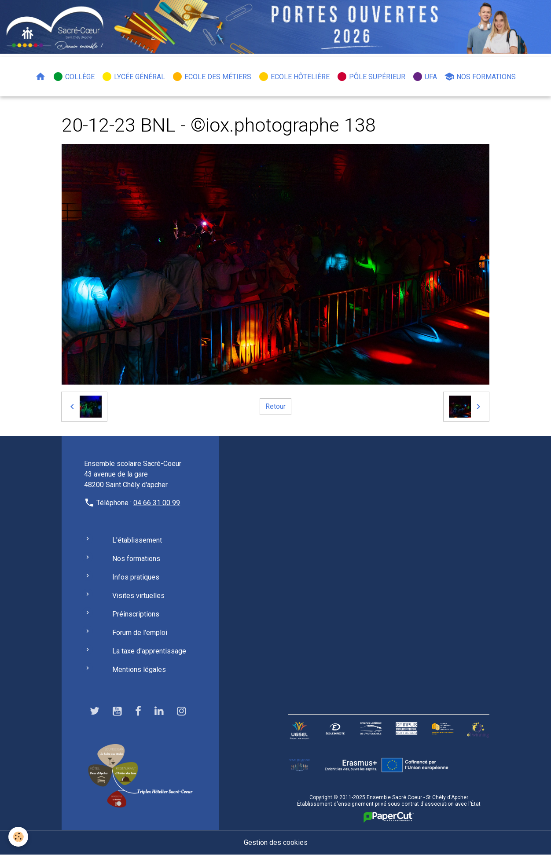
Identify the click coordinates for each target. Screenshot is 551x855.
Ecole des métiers (211, 76)
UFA (424, 76)
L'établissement (137, 540)
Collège (74, 76)
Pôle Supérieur (371, 76)
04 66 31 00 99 (156, 503)
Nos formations (480, 76)
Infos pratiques (135, 577)
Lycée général (133, 76)
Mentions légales (139, 669)
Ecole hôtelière (294, 76)
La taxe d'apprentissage (149, 651)
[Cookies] (19, 837)
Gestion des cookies (276, 842)
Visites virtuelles (138, 595)
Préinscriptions (135, 614)
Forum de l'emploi (139, 632)
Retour (275, 406)
